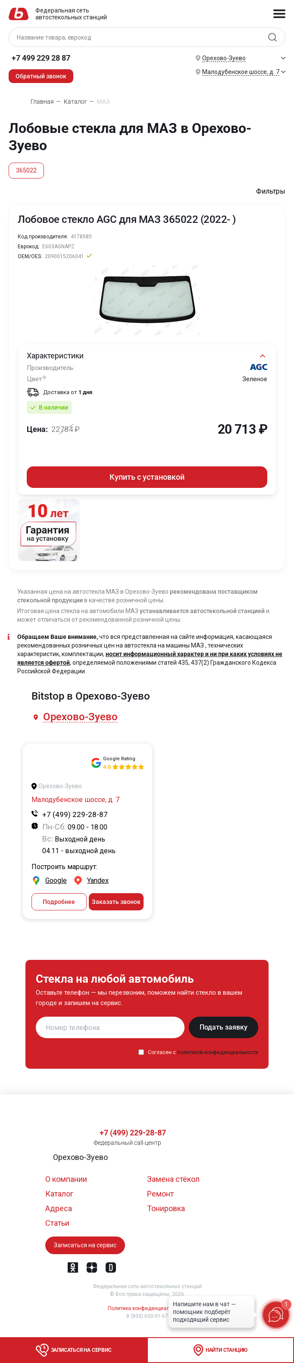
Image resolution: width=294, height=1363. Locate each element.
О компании (66, 1179)
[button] (81, 717)
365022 (26, 170)
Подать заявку (223, 1027)
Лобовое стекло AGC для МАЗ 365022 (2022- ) (127, 219)
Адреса (58, 1208)
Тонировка (166, 1208)
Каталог (59, 1193)
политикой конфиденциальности (217, 1052)
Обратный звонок (41, 76)
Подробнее (59, 901)
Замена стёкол (173, 1179)
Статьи (57, 1222)
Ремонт (160, 1193)
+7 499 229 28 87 (41, 57)
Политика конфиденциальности (147, 1308)
